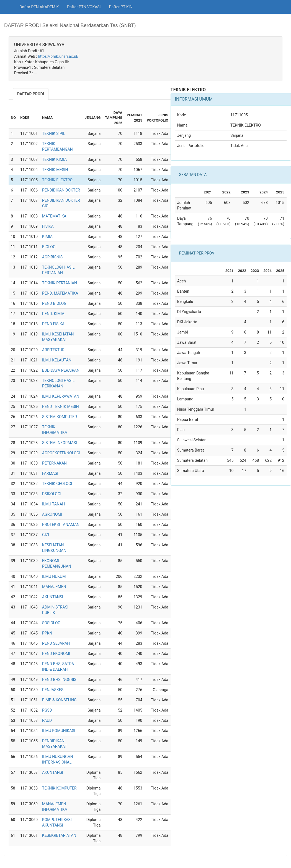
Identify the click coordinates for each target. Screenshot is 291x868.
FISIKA (48, 226)
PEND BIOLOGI (55, 303)
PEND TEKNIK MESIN (60, 406)
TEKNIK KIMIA (54, 159)
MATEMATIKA (54, 216)
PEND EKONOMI (56, 653)
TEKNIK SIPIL (53, 133)
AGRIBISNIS (52, 257)
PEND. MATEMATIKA (60, 293)
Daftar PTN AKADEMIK (39, 7)
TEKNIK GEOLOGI (57, 483)
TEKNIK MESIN (55, 169)
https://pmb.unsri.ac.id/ (58, 56)
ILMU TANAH (53, 504)
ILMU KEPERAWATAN (60, 396)
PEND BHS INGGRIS (59, 679)
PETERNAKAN (54, 463)
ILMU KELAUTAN (56, 360)
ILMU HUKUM (54, 576)
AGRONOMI (52, 514)
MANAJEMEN (54, 586)
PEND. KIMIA (53, 313)
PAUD (47, 720)
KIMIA (47, 236)
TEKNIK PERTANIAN (59, 283)
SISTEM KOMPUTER (59, 417)
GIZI (45, 535)
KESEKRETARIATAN (59, 835)
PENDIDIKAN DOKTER (61, 190)
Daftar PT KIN (120, 7)
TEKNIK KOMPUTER (59, 788)
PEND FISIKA (53, 324)
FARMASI (50, 473)
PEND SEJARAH (56, 643)
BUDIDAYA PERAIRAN (60, 370)
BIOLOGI (49, 247)
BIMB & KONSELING (59, 700)
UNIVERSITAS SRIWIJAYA (39, 44)
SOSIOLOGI (51, 623)
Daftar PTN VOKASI (84, 7)
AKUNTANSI (52, 597)
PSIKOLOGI (51, 494)
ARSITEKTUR (53, 350)
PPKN (47, 633)
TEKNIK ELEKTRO (57, 180)
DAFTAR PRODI (30, 94)
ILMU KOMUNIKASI (58, 730)
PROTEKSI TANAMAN (60, 524)
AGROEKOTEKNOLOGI (61, 453)
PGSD (47, 710)
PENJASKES (52, 690)
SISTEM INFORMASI (59, 442)
